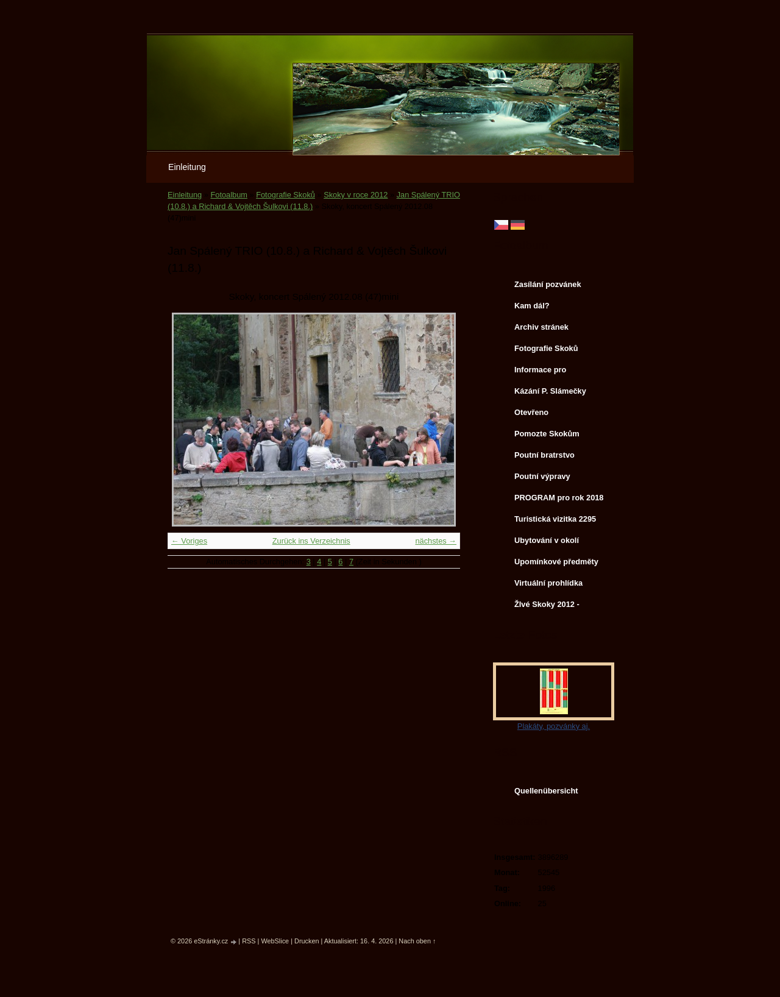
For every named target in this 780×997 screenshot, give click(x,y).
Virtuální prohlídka (548, 582)
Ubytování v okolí (546, 540)
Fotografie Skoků (285, 194)
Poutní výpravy (542, 476)
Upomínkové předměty (556, 561)
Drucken (306, 941)
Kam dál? (532, 305)
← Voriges (189, 540)
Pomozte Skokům (547, 433)
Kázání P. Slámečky (550, 391)
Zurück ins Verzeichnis (311, 540)
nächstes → (435, 540)
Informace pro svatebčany (540, 372)
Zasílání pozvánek (547, 284)
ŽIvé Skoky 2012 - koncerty (547, 607)
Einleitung (187, 167)
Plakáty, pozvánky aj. (553, 726)
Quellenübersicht (546, 790)
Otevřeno (531, 412)
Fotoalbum (228, 194)
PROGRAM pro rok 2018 (559, 497)
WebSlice (275, 941)
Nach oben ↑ (417, 941)
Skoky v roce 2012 (356, 194)
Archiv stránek (541, 327)
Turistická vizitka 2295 (555, 518)
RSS (248, 941)
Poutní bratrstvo (544, 454)
